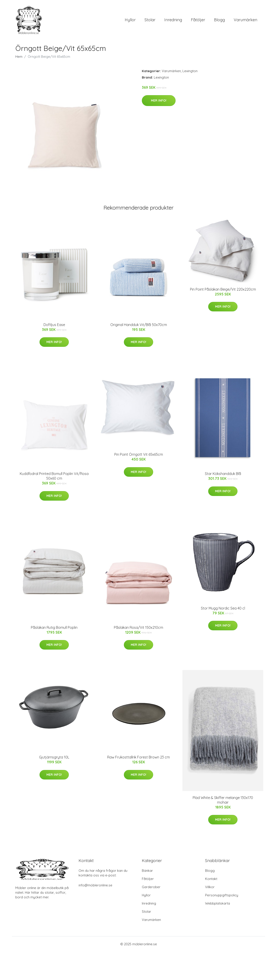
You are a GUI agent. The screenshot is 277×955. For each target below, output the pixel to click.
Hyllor (130, 21)
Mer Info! (158, 104)
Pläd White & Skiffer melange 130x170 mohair (223, 803)
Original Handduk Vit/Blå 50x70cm (138, 328)
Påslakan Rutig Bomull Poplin (54, 630)
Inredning (173, 21)
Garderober (151, 890)
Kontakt (211, 882)
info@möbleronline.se (95, 888)
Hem (18, 60)
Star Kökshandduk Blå (223, 477)
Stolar (149, 21)
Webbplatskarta (217, 907)
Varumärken (245, 21)
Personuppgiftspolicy (221, 898)
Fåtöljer (198, 21)
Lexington (190, 74)
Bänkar (147, 874)
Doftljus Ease (54, 328)
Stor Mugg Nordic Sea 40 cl (223, 611)
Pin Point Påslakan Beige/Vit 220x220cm (223, 292)
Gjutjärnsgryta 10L (54, 760)
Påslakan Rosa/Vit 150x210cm (138, 630)
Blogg (219, 21)
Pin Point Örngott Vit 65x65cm (138, 457)
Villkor (210, 890)
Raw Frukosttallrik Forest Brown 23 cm (138, 760)
